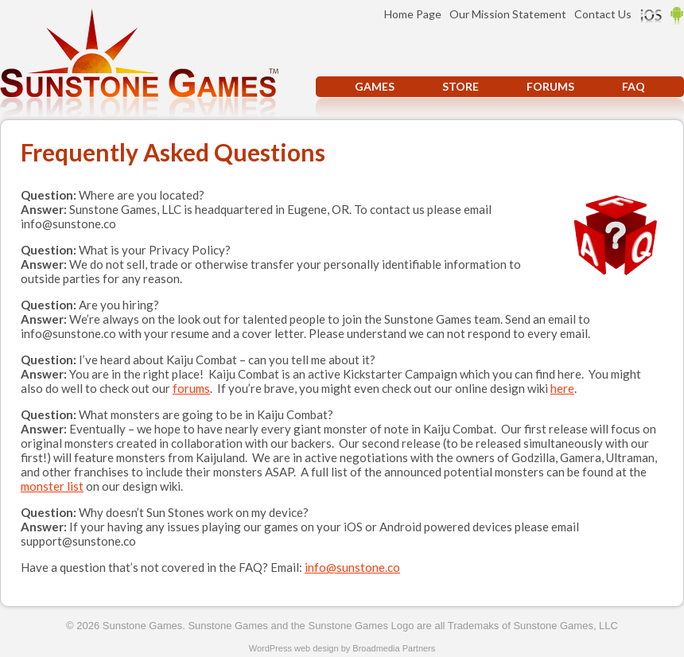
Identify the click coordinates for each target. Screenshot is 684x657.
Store (460, 86)
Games (374, 86)
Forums (550, 86)
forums (191, 388)
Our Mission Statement (507, 14)
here (562, 388)
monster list (52, 486)
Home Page (412, 14)
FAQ (633, 86)
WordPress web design (294, 648)
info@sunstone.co (352, 567)
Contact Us (603, 14)
